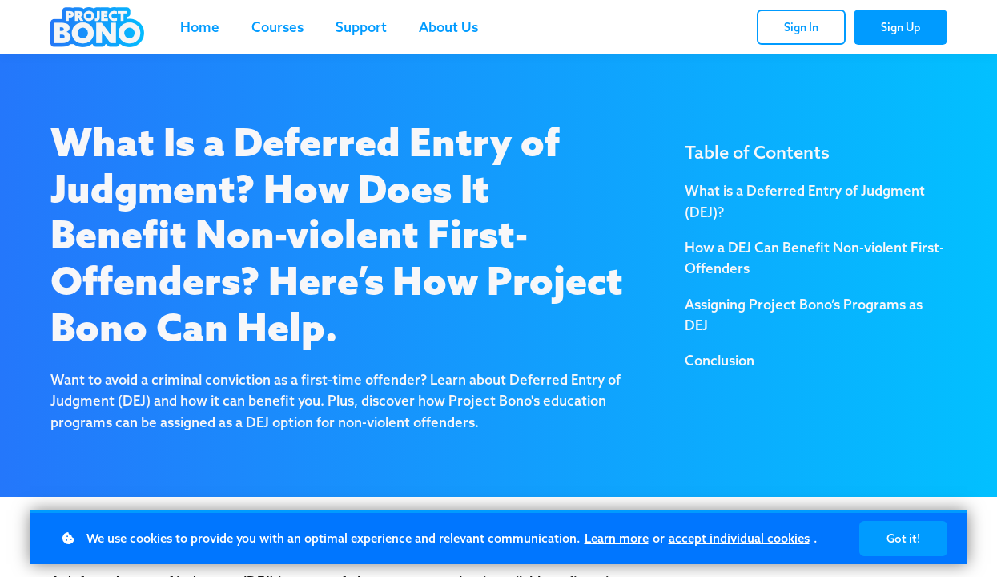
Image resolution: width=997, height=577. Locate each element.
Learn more (617, 538)
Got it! (903, 538)
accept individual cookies (739, 538)
